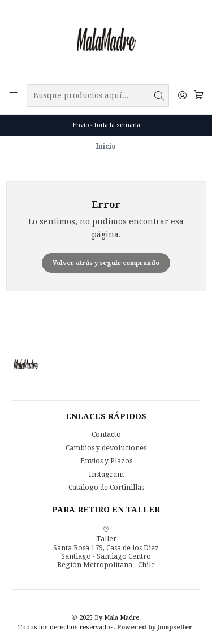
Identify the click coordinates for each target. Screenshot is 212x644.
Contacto (106, 434)
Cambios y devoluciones (106, 448)
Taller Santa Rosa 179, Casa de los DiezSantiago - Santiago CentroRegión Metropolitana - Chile (106, 547)
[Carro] (198, 95)
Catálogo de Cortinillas (106, 487)
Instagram (106, 474)
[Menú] (13, 95)
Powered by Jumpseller (154, 627)
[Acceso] (182, 95)
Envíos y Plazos (106, 461)
